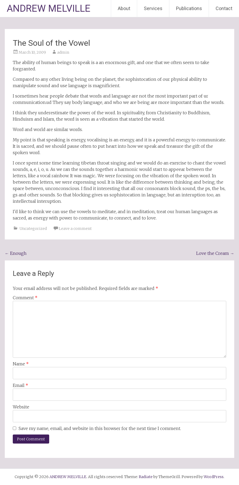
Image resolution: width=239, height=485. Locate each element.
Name (21, 363)
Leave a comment (75, 228)
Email (20, 385)
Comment (25, 297)
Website (21, 407)
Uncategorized (33, 228)
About (124, 8)
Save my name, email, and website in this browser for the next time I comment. (100, 428)
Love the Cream (215, 253)
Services (153, 8)
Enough (16, 253)
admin (63, 52)
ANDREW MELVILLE (48, 8)
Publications (189, 8)
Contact (224, 8)
